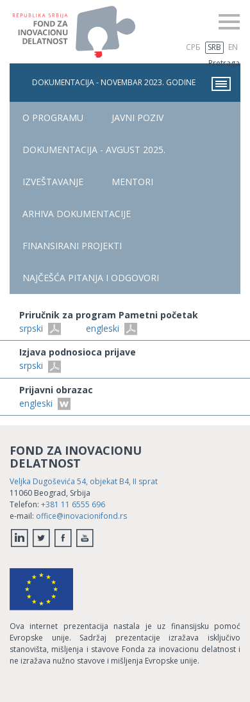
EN (233, 47)
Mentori (132, 182)
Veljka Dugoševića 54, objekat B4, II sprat (84, 481)
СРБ (193, 47)
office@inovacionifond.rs (81, 515)
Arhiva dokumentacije (76, 214)
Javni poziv (137, 117)
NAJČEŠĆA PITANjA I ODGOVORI (90, 278)
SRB (214, 47)
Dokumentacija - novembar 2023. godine (131, 84)
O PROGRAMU (52, 117)
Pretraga (224, 63)
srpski (40, 328)
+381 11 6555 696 (73, 504)
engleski (111, 328)
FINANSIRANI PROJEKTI (72, 246)
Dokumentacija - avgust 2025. (93, 149)
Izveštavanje (52, 182)
